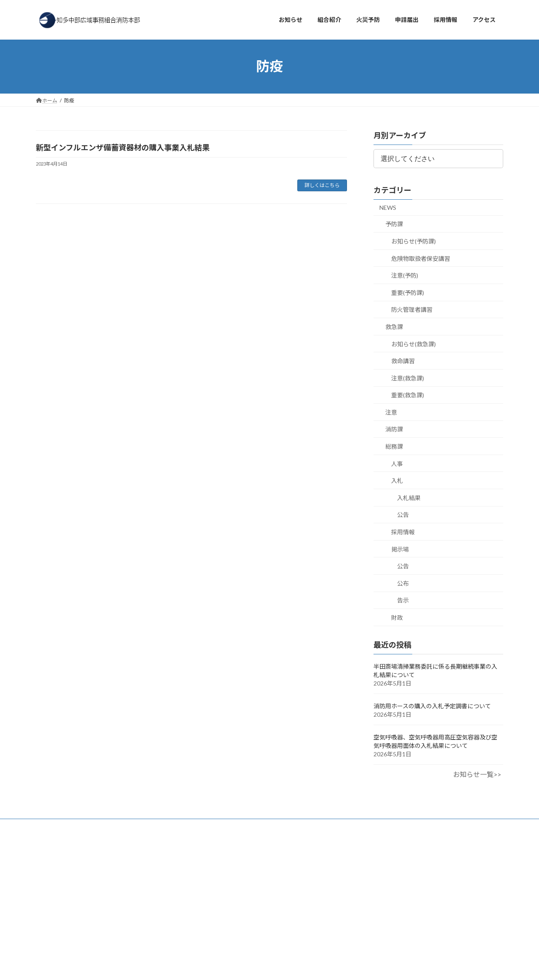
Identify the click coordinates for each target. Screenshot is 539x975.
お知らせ (54, 826)
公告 (403, 514)
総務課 (394, 446)
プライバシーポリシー (178, 826)
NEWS (387, 207)
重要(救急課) (407, 395)
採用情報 (403, 532)
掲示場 (400, 548)
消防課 (394, 429)
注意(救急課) (407, 377)
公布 (403, 583)
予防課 (394, 224)
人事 (397, 463)
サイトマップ (235, 826)
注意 (391, 411)
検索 (158, 863)
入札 (397, 480)
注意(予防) (404, 275)
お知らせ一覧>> (477, 774)
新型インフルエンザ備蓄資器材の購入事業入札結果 (123, 147)
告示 (403, 600)
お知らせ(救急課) (413, 343)
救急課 (394, 326)
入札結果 (409, 497)
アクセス (90, 826)
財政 (397, 617)
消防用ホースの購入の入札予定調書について (432, 706)
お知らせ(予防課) (413, 241)
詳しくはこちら (322, 185)
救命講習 (403, 360)
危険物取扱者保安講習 (420, 258)
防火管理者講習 (411, 309)
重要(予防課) (407, 292)
